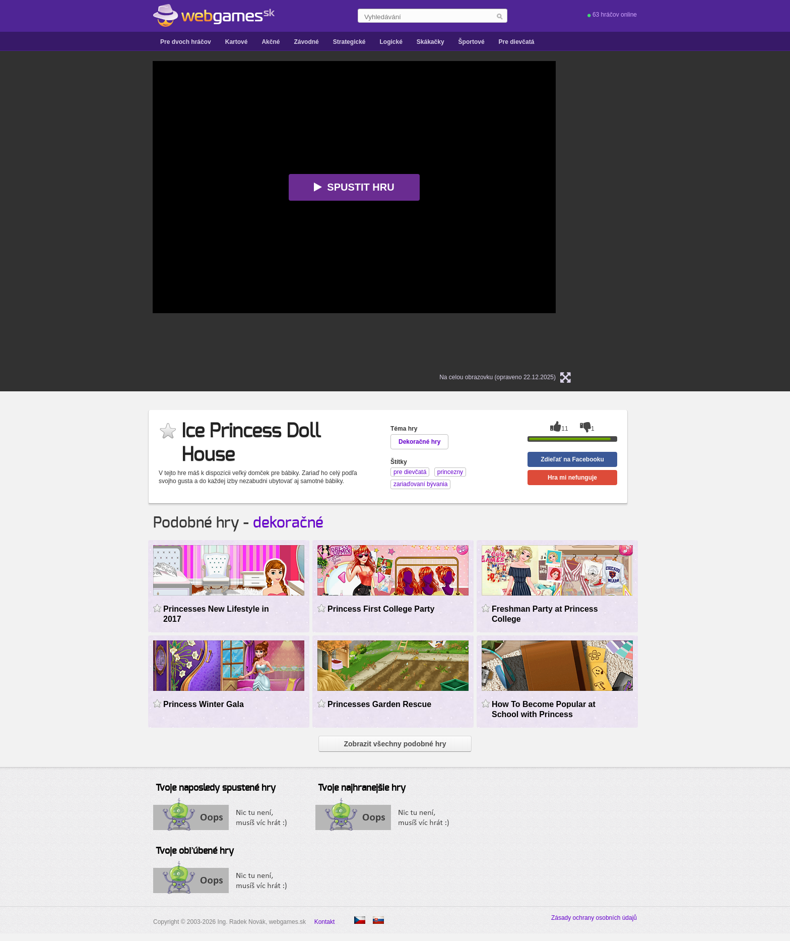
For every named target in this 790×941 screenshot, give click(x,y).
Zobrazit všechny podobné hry (395, 744)
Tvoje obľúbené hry (195, 851)
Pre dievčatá (517, 41)
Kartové (236, 41)
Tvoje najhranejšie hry (362, 788)
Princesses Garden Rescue (379, 704)
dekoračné (288, 523)
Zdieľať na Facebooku (572, 459)
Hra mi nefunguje (572, 477)
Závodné (306, 41)
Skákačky (430, 41)
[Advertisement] (52, 212)
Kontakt (324, 921)
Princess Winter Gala (203, 704)
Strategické (349, 41)
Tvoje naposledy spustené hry (216, 788)
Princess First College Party (380, 609)
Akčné (270, 41)
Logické (390, 41)
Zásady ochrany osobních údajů (594, 917)
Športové (471, 41)
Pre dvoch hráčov (185, 41)
